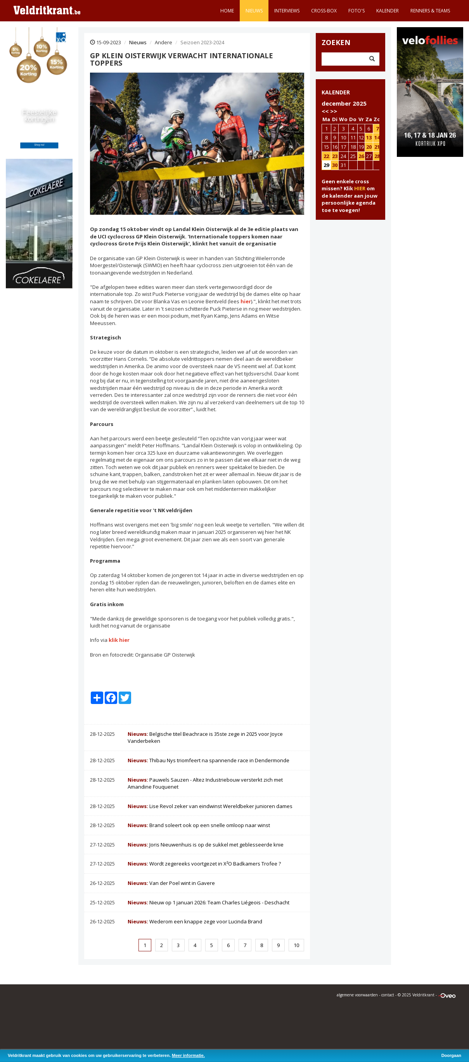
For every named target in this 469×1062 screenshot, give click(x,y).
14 (377, 137)
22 (326, 156)
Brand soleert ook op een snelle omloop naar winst (199, 825)
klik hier (119, 639)
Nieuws (254, 10)
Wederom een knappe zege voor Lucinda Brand (195, 921)
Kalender (387, 10)
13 (369, 137)
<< (325, 111)
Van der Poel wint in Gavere (171, 882)
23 (334, 156)
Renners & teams (430, 10)
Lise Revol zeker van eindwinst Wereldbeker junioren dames (210, 806)
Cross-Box (324, 10)
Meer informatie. (188, 1055)
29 (326, 165)
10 (296, 945)
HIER (359, 188)
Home (227, 10)
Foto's (356, 10)
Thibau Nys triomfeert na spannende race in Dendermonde (208, 760)
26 (361, 156)
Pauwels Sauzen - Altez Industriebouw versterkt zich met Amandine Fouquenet (205, 783)
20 (369, 146)
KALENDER (336, 92)
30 (334, 165)
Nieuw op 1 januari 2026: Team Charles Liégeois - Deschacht (208, 902)
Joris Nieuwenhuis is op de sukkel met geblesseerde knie (206, 844)
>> (333, 111)
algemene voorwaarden (357, 995)
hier (246, 301)
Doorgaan (451, 1055)
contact (387, 995)
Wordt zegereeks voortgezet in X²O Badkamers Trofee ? (204, 863)
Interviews (286, 10)
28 (377, 156)
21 (377, 146)
